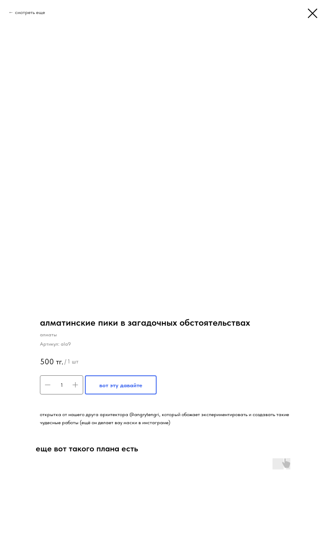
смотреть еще (30, 12)
